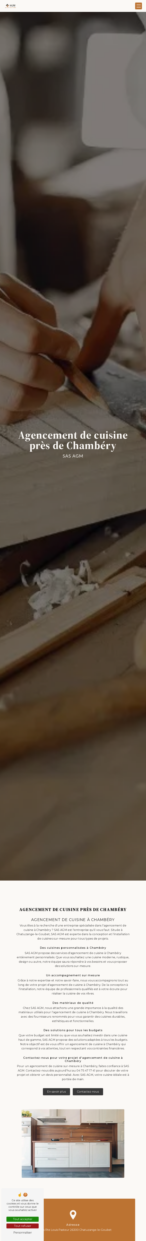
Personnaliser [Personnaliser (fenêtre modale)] (22, 1232)
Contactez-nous (88, 1083)
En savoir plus (56, 1083)
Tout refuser (22, 1226)
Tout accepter (22, 1219)
